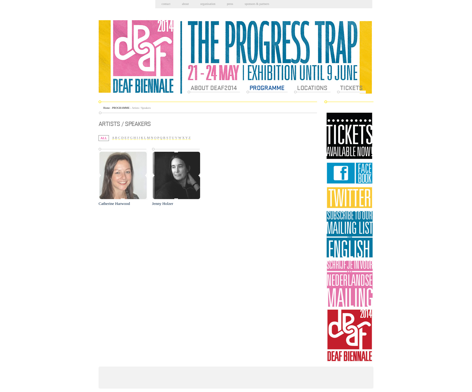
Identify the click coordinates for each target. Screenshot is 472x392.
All (103, 138)
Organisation (207, 4)
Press (230, 4)
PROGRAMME (121, 107)
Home (106, 107)
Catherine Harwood (114, 203)
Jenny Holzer (162, 203)
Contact (165, 4)
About (185, 4)
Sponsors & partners (257, 4)
